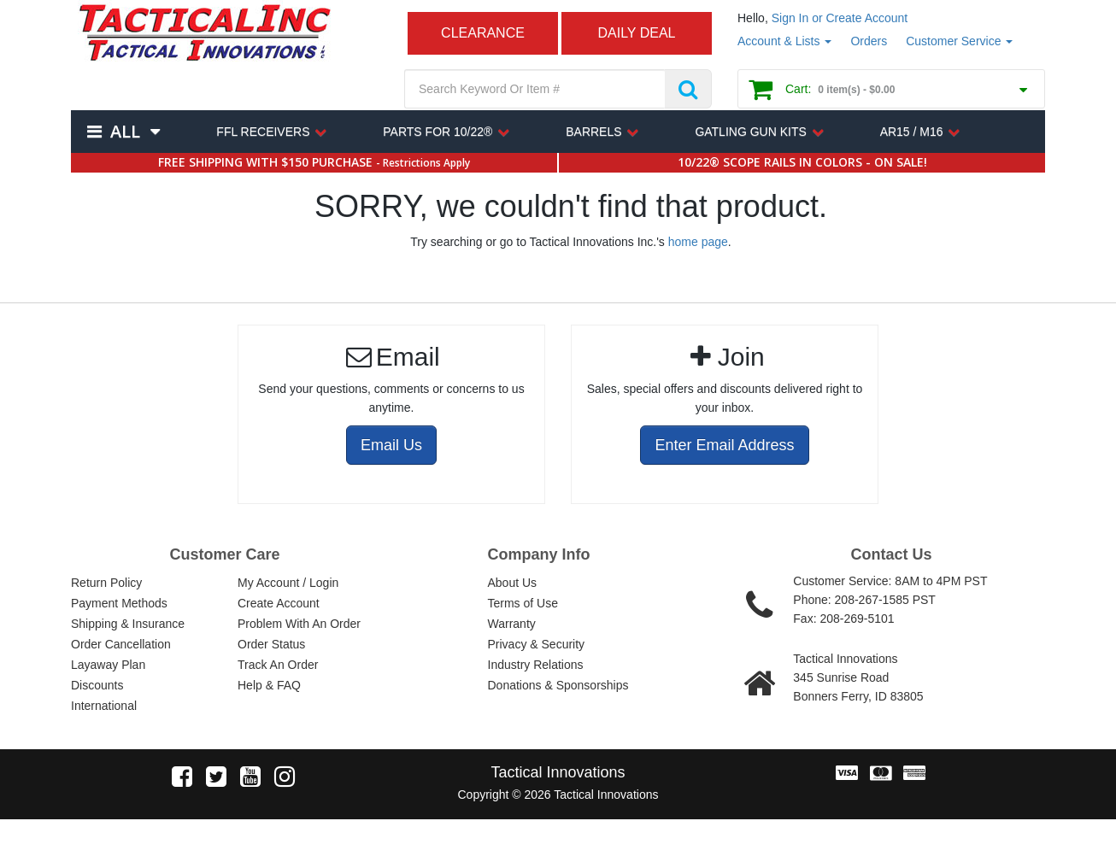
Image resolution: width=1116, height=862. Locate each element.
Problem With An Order (299, 623)
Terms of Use (523, 603)
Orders (868, 41)
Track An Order (278, 664)
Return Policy (106, 582)
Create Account (279, 603)
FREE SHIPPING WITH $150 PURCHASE (314, 162)
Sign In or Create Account (840, 18)
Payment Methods (119, 603)
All (125, 131)
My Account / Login (288, 582)
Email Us (391, 445)
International (104, 705)
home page (698, 242)
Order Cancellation (121, 644)
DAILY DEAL (636, 33)
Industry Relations (536, 664)
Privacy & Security (536, 644)
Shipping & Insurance (128, 623)
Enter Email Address (724, 445)
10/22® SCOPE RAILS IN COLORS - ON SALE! (802, 162)
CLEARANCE (483, 33)
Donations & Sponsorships (558, 685)
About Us (512, 582)
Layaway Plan (108, 664)
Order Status (271, 644)
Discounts (97, 685)
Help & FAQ (269, 685)
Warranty (512, 623)
